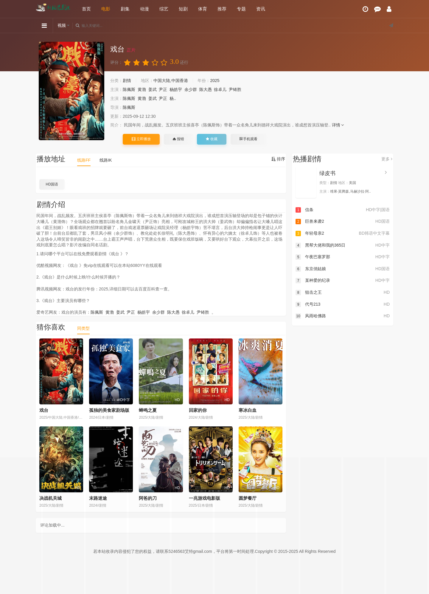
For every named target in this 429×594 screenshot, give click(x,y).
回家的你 (198, 410)
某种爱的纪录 (343, 281)
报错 (178, 139)
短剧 (183, 8)
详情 (338, 125)
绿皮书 (327, 173)
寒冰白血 (248, 410)
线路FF (84, 160)
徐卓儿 (220, 89)
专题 (241, 8)
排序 (278, 159)
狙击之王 (343, 293)
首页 (86, 8)
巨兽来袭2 (343, 222)
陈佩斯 (129, 89)
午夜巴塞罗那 (343, 257)
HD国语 (52, 184)
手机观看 (248, 139)
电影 (105, 8)
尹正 (163, 89)
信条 (343, 210)
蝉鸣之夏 (148, 410)
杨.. (173, 98)
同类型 (83, 328)
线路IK (106, 160)
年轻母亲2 (343, 233)
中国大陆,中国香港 (170, 80)
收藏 (211, 139)
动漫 (144, 8)
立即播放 (141, 139)
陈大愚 (205, 89)
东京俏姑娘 (343, 269)
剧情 (127, 80)
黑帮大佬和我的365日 (343, 245)
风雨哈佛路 (343, 316)
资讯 (260, 8)
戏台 (43, 410)
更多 (386, 159)
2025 (214, 80)
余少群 (190, 89)
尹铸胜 (235, 89)
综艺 (163, 8)
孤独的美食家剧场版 (109, 410)
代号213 (343, 304)
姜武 (152, 89)
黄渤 (142, 89)
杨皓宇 (176, 89)
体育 (202, 8)
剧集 (125, 8)
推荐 (221, 8)
